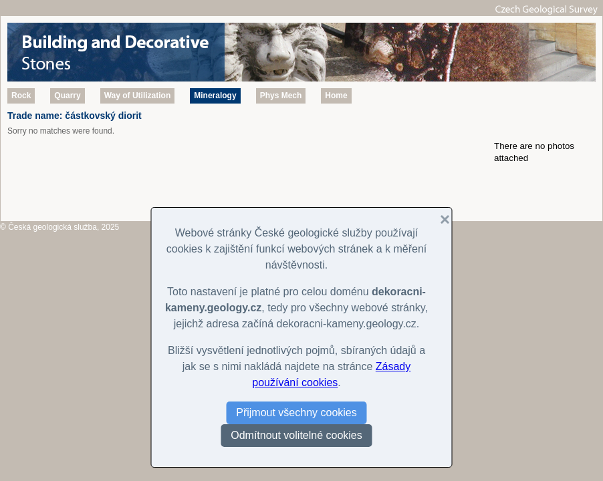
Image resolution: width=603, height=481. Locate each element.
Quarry (67, 95)
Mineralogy (215, 95)
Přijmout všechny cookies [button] (296, 412)
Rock (21, 95)
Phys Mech (281, 95)
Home (336, 95)
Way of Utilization (137, 95)
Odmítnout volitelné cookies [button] (296, 435)
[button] (440, 219)
